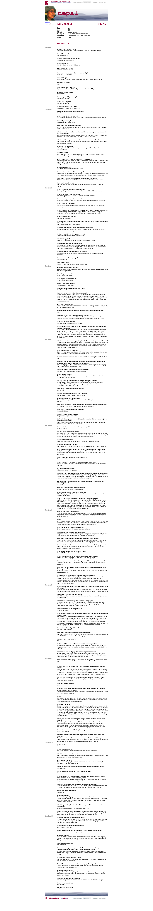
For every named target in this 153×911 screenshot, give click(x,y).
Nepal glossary (50, 24)
